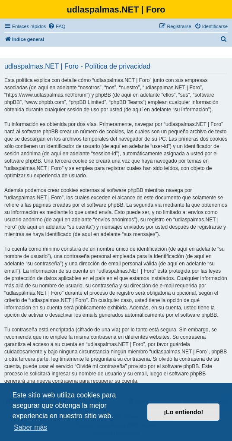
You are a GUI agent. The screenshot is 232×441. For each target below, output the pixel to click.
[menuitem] (56, 26)
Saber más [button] (30, 427)
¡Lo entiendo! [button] (183, 412)
